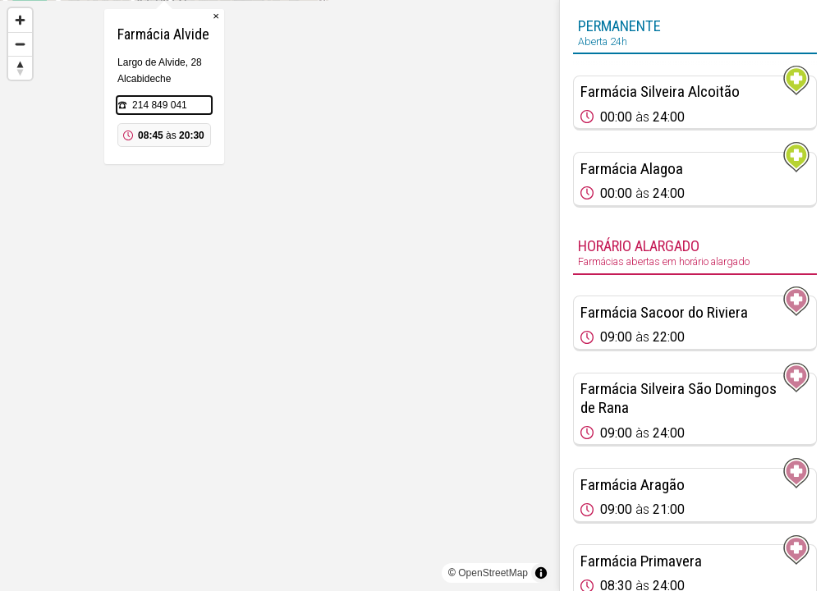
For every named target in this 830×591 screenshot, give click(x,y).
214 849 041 (274, 187)
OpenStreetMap (493, 573)
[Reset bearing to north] (20, 68)
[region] (279, 295)
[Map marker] (280, 276)
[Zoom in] (20, 20)
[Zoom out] (20, 44)
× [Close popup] (331, 98)
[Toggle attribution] (541, 573)
